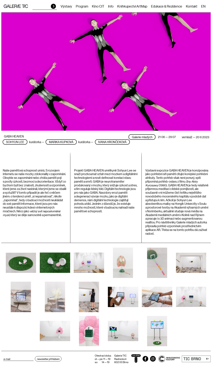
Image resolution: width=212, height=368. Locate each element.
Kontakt (191, 6)
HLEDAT (53, 6)
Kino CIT (98, 6)
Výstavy (66, 6)
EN (203, 6)
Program (82, 6)
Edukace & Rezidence (166, 6)
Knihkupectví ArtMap (132, 6)
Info (111, 6)
